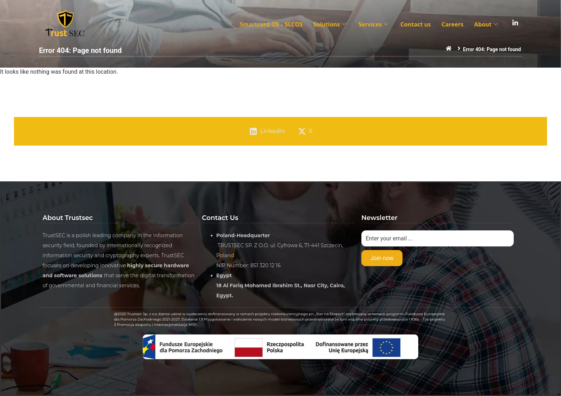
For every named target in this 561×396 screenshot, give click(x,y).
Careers (452, 24)
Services (374, 24)
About (486, 24)
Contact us (415, 24)
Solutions (330, 24)
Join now (382, 258)
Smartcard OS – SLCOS (271, 24)
